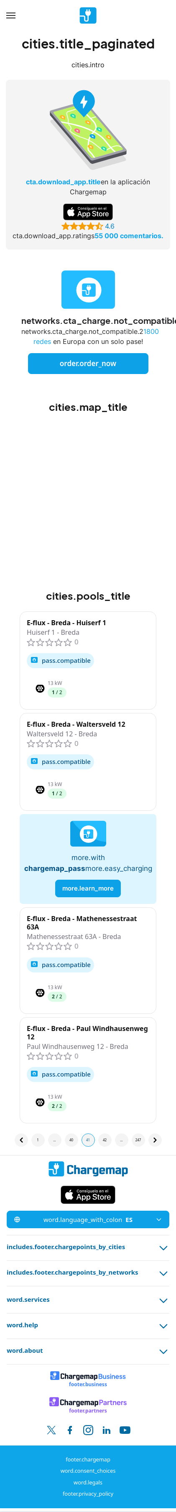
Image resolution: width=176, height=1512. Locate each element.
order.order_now (88, 363)
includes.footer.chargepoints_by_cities (88, 1248)
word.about (88, 1351)
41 (88, 1140)
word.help (88, 1326)
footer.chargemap (88, 1459)
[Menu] (10, 15)
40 (71, 1140)
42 (105, 1140)
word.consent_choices (88, 1470)
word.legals (88, 1482)
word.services (88, 1300)
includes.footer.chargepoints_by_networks (88, 1273)
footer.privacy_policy (88, 1493)
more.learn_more (88, 888)
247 (138, 1140)
